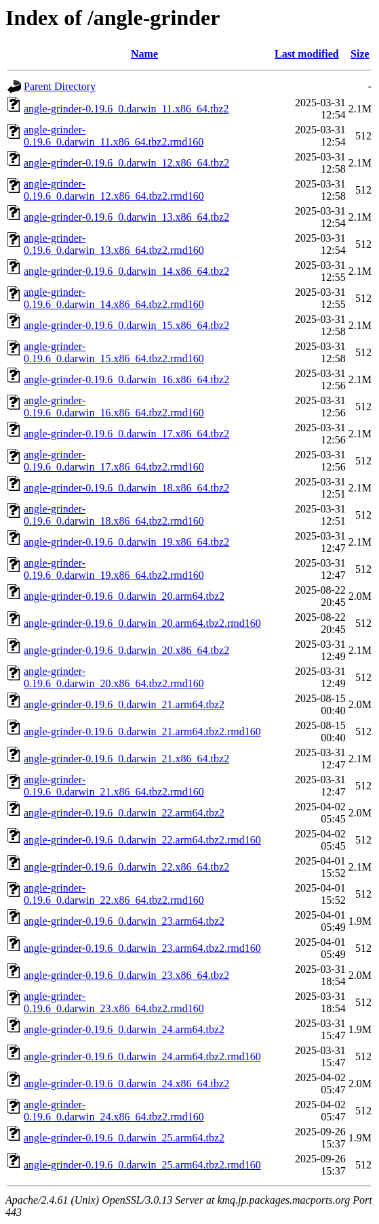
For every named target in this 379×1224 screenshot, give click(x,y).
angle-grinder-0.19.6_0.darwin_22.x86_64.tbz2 (126, 867)
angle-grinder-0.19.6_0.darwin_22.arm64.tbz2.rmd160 (142, 840)
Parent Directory (60, 86)
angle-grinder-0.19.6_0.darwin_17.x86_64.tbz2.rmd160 (114, 461)
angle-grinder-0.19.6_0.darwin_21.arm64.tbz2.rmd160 (142, 731)
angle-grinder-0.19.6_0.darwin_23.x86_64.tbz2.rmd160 (114, 1002)
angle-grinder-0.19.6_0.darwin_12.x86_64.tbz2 (126, 163)
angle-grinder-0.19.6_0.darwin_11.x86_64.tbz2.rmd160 (113, 136)
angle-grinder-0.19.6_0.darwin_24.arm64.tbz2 (124, 1029)
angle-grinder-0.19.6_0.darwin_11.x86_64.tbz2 (126, 108)
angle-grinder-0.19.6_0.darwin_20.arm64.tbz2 (124, 596)
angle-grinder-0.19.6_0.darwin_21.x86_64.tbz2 (126, 758)
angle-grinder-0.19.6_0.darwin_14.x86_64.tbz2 (126, 271)
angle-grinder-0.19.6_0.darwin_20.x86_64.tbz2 (126, 650)
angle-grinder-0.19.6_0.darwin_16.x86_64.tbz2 (126, 379)
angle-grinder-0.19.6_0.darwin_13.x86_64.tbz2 (126, 217)
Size (360, 54)
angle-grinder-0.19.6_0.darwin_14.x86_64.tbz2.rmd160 (114, 298)
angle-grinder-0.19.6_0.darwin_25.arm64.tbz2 (124, 1137)
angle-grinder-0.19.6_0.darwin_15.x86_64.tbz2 (126, 325)
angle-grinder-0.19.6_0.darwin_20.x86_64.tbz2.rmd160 (114, 677)
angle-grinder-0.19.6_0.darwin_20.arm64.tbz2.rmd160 (142, 623)
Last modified (307, 54)
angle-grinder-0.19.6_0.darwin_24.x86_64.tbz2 (126, 1083)
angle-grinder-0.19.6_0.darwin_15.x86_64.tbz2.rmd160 (114, 352)
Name (144, 54)
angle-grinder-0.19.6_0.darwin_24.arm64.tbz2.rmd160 (142, 1056)
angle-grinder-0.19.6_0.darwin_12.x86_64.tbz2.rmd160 (114, 190)
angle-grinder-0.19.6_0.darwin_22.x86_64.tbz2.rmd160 (114, 894)
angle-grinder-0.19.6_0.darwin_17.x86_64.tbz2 (126, 433)
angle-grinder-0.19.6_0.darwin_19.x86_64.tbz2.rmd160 (114, 569)
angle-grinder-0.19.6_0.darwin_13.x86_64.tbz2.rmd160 (114, 244)
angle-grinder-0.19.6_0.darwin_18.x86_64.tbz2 (126, 488)
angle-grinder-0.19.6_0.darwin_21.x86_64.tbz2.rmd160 (114, 785)
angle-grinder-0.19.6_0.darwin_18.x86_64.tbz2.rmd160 (114, 515)
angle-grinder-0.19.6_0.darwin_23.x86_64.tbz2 (126, 975)
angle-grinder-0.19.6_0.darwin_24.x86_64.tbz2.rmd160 (114, 1110)
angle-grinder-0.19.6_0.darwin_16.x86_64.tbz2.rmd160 (114, 406)
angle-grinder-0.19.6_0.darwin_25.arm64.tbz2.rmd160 (142, 1165)
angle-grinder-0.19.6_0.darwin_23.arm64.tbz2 (124, 921)
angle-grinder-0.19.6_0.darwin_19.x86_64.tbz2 (126, 542)
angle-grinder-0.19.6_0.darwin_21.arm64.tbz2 (124, 704)
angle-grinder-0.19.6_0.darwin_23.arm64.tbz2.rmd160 (142, 948)
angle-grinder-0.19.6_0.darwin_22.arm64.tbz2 (124, 812)
